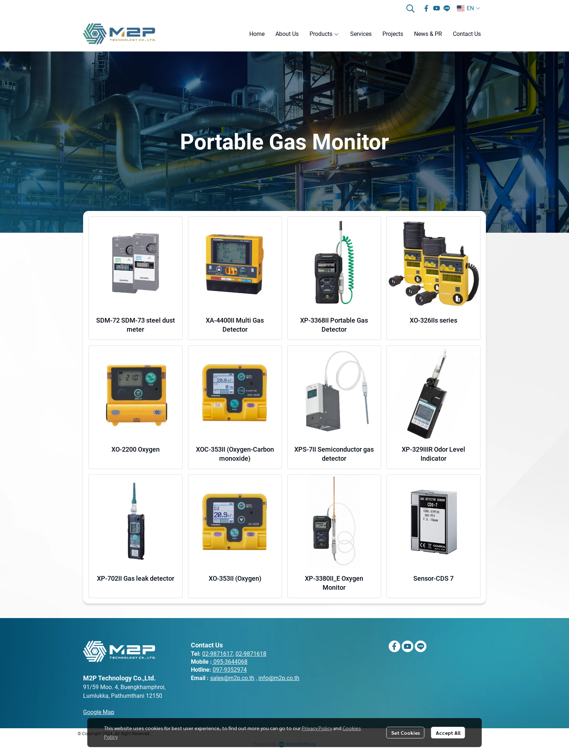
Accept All (448, 732)
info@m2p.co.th (278, 678)
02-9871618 (251, 653)
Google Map (98, 712)
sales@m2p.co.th (232, 678)
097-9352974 (230, 669)
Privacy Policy (317, 728)
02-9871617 (217, 653)
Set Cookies (405, 732)
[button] (410, 8)
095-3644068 (230, 661)
